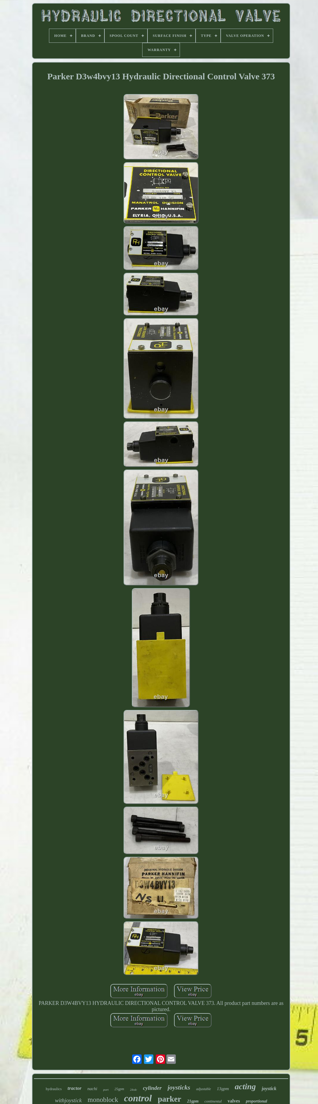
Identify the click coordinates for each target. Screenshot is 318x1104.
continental (213, 1101)
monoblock (103, 1099)
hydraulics (54, 1089)
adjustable (203, 1089)
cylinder (152, 1088)
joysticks (179, 1087)
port (106, 1089)
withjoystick (68, 1100)
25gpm (119, 1089)
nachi (92, 1088)
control (138, 1098)
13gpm (223, 1088)
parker (169, 1099)
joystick (269, 1088)
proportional (256, 1101)
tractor (74, 1088)
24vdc (133, 1089)
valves (234, 1100)
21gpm (193, 1101)
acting (245, 1086)
